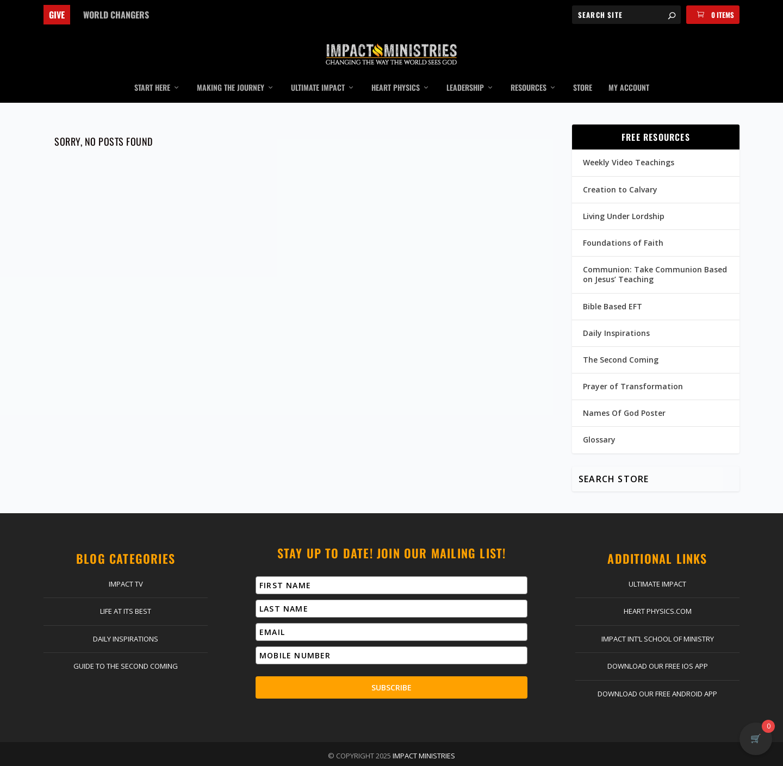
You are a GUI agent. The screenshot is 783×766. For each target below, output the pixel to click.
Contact (223, 755)
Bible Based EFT (612, 290)
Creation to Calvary (620, 173)
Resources (528, 72)
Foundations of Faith (623, 227)
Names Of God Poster (624, 397)
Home (167, 755)
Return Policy (390, 755)
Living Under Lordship (623, 200)
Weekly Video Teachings (628, 146)
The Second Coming (620, 344)
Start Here (152, 72)
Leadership (465, 72)
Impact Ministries (424, 740)
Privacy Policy (449, 755)
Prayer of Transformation (633, 370)
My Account (628, 72)
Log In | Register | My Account (302, 755)
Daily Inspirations (616, 317)
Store (582, 72)
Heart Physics (395, 72)
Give (57, 14)
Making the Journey (230, 72)
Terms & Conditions (519, 755)
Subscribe (391, 672)
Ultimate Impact (318, 72)
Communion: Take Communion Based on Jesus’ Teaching (655, 258)
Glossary (599, 424)
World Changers (116, 14)
